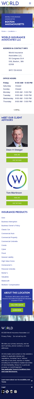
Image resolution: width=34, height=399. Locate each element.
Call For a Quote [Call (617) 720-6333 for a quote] (17, 305)
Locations (11, 31)
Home (3, 31)
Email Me (17, 154)
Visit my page (17, 160)
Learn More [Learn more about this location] (17, 310)
